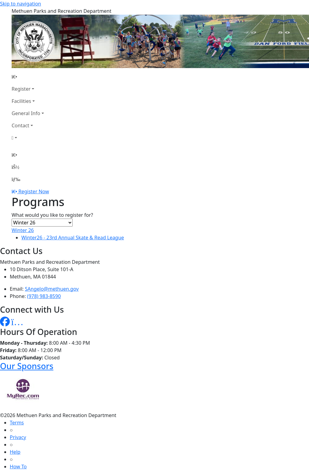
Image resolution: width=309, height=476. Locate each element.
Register (21, 88)
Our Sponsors (26, 366)
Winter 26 (23, 230)
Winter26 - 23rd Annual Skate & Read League (72, 237)
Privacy (18, 437)
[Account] (28, 138)
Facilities (21, 101)
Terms (17, 422)
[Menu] (16, 179)
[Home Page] (28, 77)
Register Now (33, 191)
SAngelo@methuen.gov (52, 288)
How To (18, 466)
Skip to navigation (20, 3)
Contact (20, 125)
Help (15, 452)
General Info (26, 113)
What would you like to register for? (52, 215)
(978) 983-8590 (44, 296)
